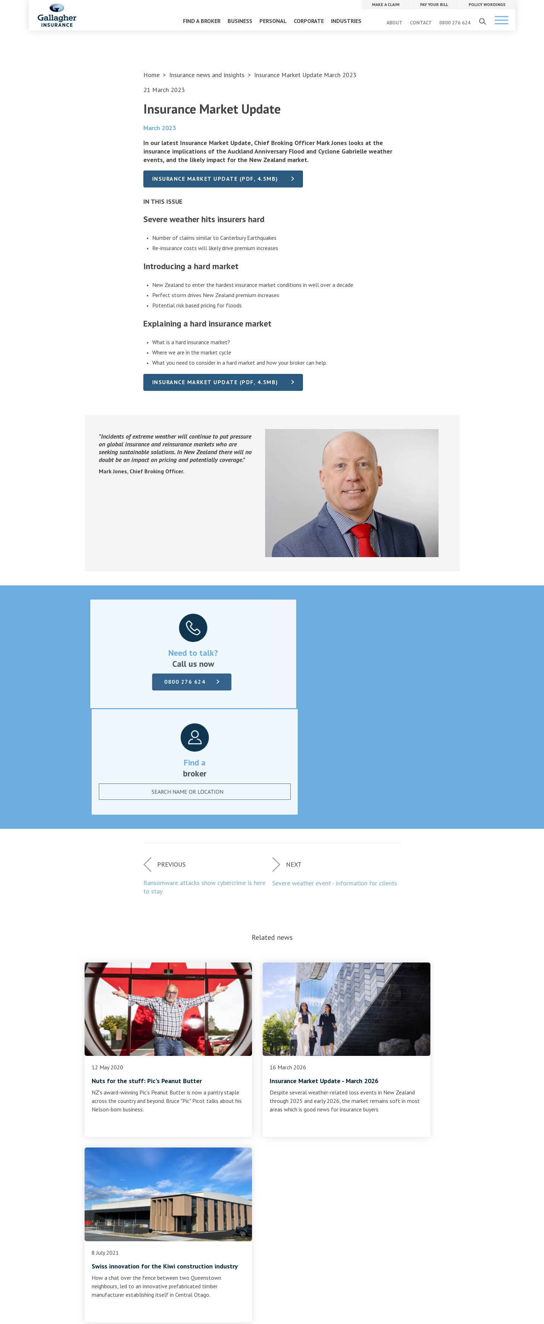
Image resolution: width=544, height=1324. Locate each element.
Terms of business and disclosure (130, 1158)
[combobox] (366, 683)
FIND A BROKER (202, 20)
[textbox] (359, 683)
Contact (221, 1141)
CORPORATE (309, 20)
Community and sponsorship (244, 1166)
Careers (220, 1133)
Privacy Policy (250, 1250)
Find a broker (272, 1083)
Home (151, 75)
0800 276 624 (454, 22)
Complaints (104, 1150)
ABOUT (394, 22)
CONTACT (421, 22)
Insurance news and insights (207, 75)
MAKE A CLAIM (348, 1109)
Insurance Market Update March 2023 (305, 75)
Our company (227, 1124)
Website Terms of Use (209, 1250)
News (218, 1150)
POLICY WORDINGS (353, 1140)
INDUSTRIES (346, 20)
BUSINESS (240, 20)
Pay (95, 1133)
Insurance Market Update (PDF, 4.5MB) (216, 178)
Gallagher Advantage (236, 1158)
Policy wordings (109, 1141)
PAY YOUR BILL (348, 1124)
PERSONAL (273, 20)
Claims (99, 1124)
